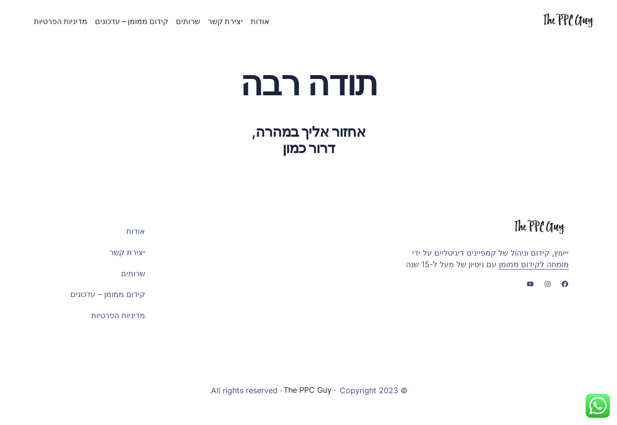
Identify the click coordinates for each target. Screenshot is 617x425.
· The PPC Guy (310, 390)
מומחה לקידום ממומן (534, 264)
